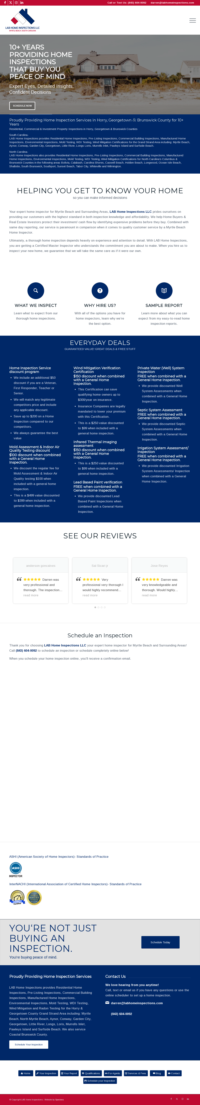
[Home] (25, 1073)
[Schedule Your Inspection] (28, 1044)
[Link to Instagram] (16, 3)
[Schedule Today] (160, 942)
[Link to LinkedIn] (22, 3)
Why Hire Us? (100, 305)
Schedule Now (22, 106)
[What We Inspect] (35, 290)
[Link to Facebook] (5, 3)
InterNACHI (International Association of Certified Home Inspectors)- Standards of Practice (75, 884)
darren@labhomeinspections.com (172, 2)
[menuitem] (191, 20)
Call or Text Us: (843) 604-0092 (126, 2)
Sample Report (164, 305)
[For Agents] (113, 1073)
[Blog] (157, 1073)
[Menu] (191, 20)
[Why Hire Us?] (100, 290)
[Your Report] (69, 1073)
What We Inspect (36, 305)
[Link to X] (10, 3)
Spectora (59, 1100)
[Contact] (174, 1073)
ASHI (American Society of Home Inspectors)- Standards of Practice (59, 856)
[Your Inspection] (46, 1073)
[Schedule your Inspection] (100, 1081)
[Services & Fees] (136, 1073)
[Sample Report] (164, 290)
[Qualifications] (91, 1073)
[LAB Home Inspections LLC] (22, 20)
